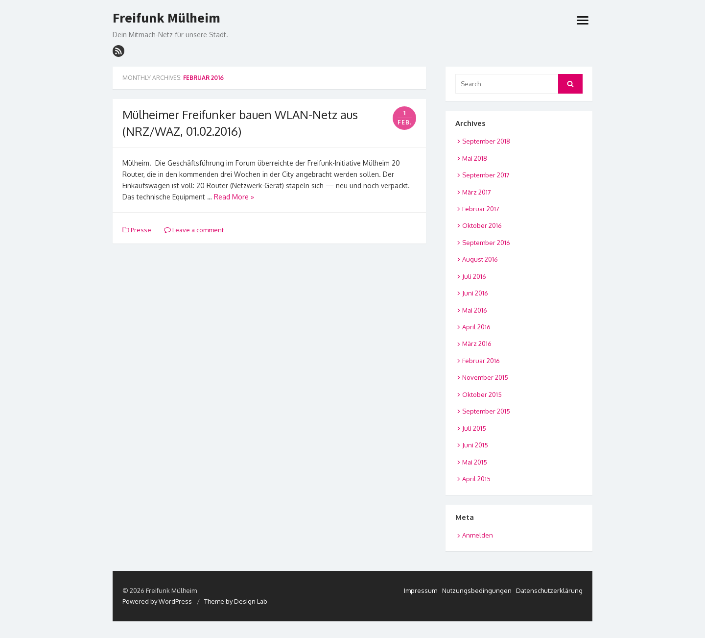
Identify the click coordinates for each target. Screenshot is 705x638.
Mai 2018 (474, 158)
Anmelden (477, 535)
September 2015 (486, 411)
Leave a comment (194, 230)
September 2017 (486, 175)
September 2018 (486, 141)
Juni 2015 (475, 445)
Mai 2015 (474, 462)
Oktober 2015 (482, 394)
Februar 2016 (481, 361)
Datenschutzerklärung (549, 590)
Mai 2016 (474, 310)
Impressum (420, 590)
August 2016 (480, 259)
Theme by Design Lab (235, 601)
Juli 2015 (474, 428)
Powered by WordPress (157, 601)
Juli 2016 (474, 276)
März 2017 (476, 192)
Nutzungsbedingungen (477, 590)
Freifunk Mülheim (166, 18)
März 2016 (477, 343)
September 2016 (486, 242)
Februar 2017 (480, 209)
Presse (141, 230)
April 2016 (476, 327)
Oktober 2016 (482, 225)
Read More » (234, 197)
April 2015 (476, 479)
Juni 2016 (475, 293)
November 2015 (485, 377)
